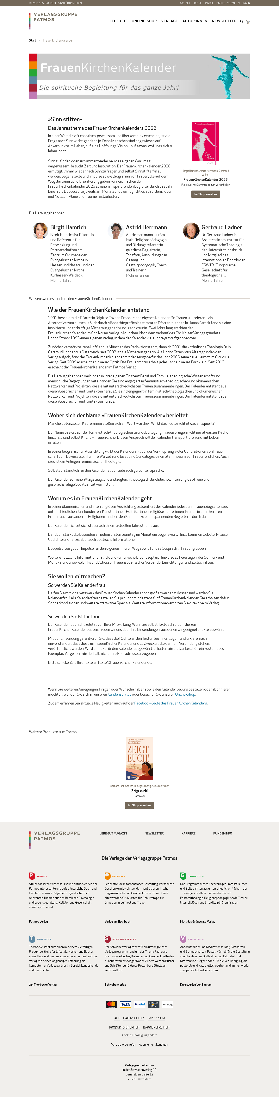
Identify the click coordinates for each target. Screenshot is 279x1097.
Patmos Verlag (38, 921)
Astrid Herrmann (208, 170)
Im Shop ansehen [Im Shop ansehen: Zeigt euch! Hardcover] (139, 805)
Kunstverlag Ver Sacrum (196, 985)
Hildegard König (142, 786)
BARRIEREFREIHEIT (156, 1027)
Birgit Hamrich (190, 170)
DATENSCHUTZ (133, 1018)
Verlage (169, 20)
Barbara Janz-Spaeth (121, 786)
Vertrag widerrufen (123, 1044)
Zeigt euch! (139, 791)
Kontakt (185, 3)
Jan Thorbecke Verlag (43, 985)
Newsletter (224, 20)
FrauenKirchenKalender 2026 (205, 179)
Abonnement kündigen (153, 1044)
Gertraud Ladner (222, 227)
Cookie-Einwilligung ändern (139, 1035)
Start (32, 40)
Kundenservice (119, 694)
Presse (197, 3)
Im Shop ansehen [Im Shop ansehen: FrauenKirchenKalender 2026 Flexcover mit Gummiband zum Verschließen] (205, 194)
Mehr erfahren (61, 280)
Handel (209, 3)
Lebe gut (118, 20)
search (242, 21)
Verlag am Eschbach (117, 921)
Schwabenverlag (115, 985)
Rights (220, 3)
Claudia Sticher (160, 786)
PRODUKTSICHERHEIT (124, 1027)
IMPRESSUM (156, 1018)
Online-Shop (144, 20)
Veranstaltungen (238, 3)
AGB (117, 1018)
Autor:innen (195, 20)
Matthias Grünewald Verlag (197, 921)
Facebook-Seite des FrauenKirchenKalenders (170, 703)
